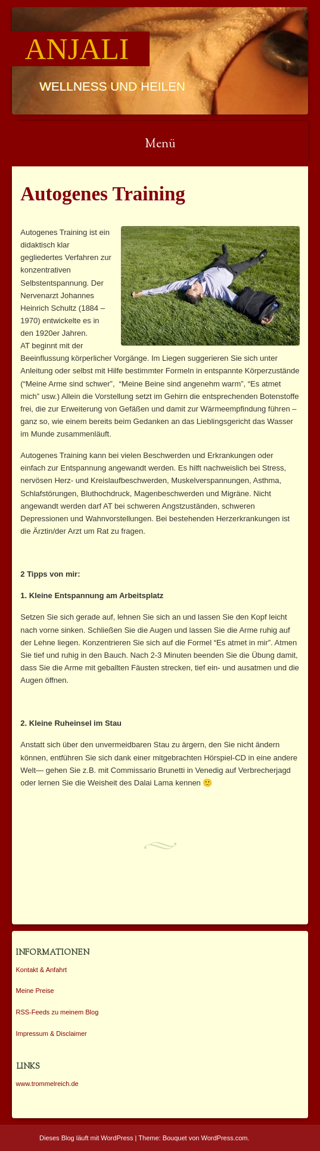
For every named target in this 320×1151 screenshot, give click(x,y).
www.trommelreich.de (47, 1083)
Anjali (77, 49)
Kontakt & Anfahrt (41, 969)
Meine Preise (35, 990)
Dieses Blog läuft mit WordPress (86, 1137)
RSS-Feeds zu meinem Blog (57, 1012)
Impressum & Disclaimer (51, 1033)
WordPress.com (224, 1137)
